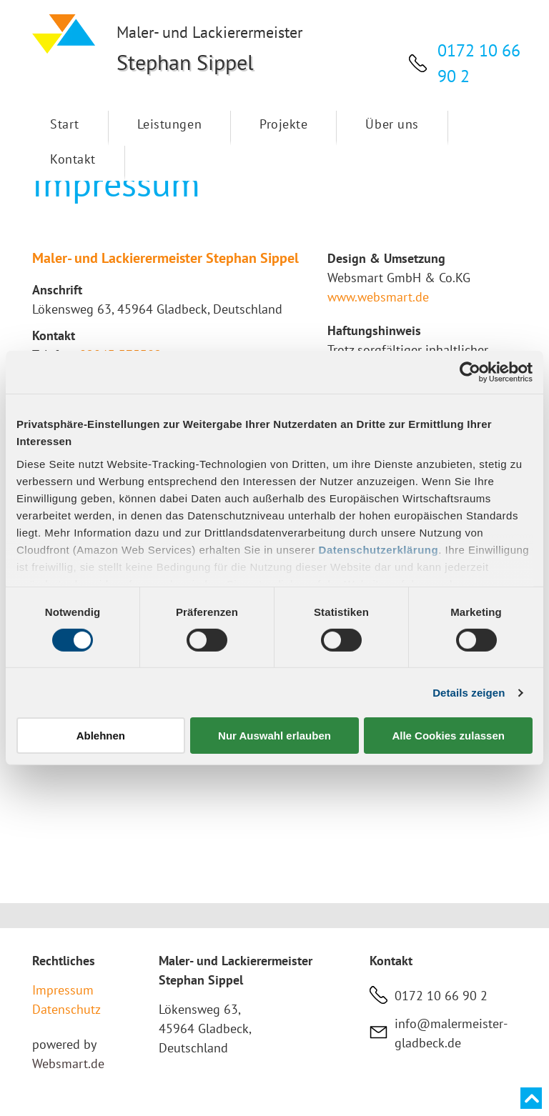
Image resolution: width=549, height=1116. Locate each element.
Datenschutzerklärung (379, 549)
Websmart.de (68, 1063)
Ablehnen (100, 735)
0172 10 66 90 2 (441, 995)
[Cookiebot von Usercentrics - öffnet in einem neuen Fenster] (470, 372)
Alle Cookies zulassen (448, 735)
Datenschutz (66, 1009)
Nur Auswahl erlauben (274, 735)
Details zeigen (468, 693)
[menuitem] (65, 128)
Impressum (63, 990)
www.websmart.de (378, 297)
